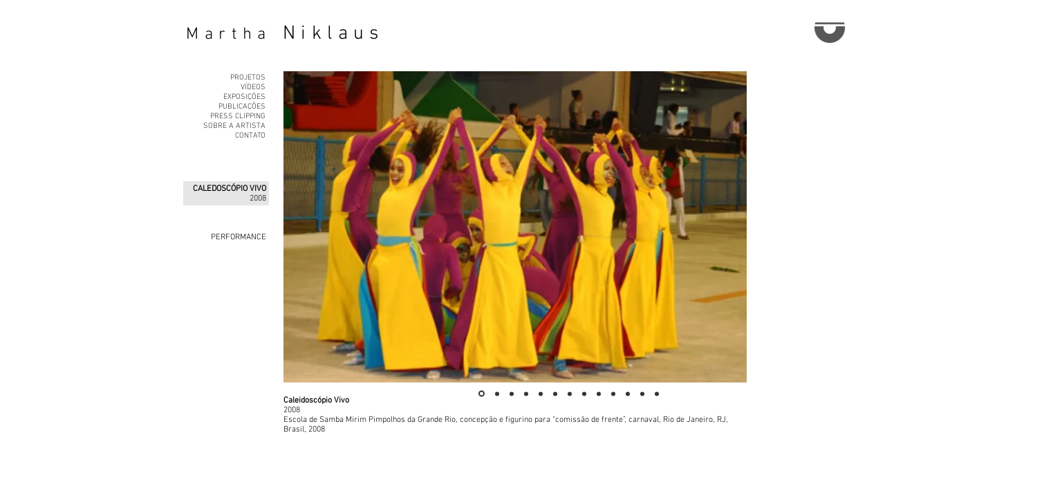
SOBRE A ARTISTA (234, 126)
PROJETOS (247, 78)
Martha (229, 34)
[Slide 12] (642, 393)
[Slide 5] (541, 393)
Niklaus (333, 34)
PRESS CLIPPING (237, 116)
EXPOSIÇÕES (244, 97)
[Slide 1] (481, 394)
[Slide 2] (497, 393)
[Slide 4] (526, 393)
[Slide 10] (613, 393)
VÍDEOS (253, 87)
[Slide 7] (570, 393)
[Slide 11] (628, 393)
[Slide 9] (599, 393)
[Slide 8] (584, 393)
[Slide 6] (555, 393)
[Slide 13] (657, 393)
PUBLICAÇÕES (241, 107)
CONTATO (250, 136)
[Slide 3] (512, 393)
